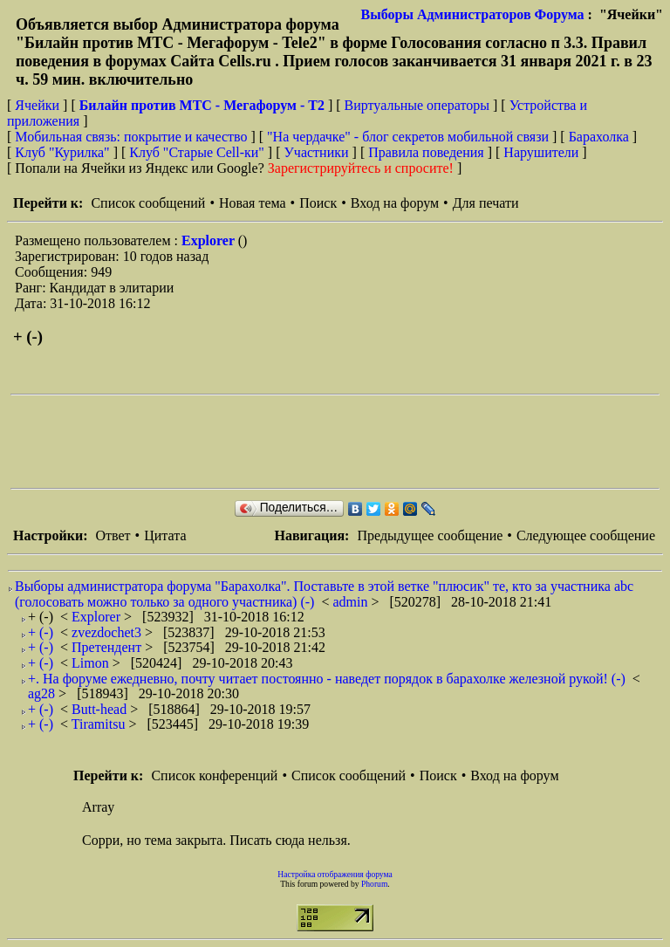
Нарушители (540, 152)
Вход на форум (395, 203)
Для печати (486, 203)
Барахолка (599, 136)
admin (351, 601)
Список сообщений (148, 203)
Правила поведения (426, 152)
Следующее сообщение (585, 535)
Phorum (374, 884)
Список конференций (214, 775)
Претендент (108, 647)
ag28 (43, 693)
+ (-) (40, 632)
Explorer (209, 240)
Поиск (318, 203)
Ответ (112, 535)
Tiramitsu (100, 724)
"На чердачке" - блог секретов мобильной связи (408, 136)
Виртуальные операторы (417, 105)
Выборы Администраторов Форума (473, 14)
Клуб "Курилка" (62, 152)
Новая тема (252, 203)
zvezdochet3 (108, 632)
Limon (92, 662)
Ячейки (39, 105)
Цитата (165, 535)
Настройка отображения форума (335, 874)
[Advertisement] (328, 441)
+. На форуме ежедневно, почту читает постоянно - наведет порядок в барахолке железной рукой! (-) (327, 678)
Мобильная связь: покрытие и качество (131, 136)
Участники (316, 152)
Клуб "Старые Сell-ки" (196, 152)
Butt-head (101, 709)
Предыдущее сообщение (429, 535)
